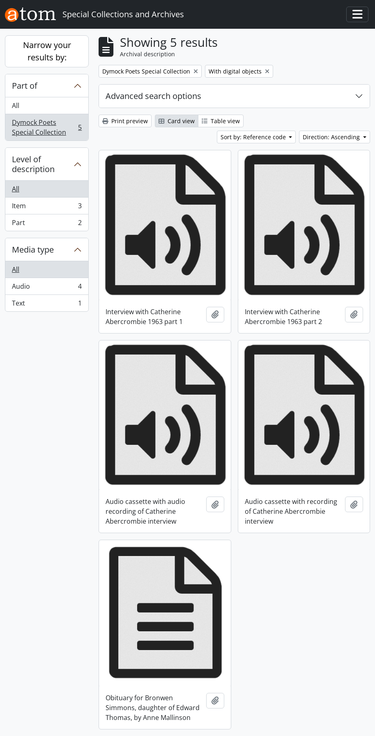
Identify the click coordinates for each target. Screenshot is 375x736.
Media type (33, 249)
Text (47, 304)
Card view (177, 121)
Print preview (125, 121)
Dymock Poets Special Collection (47, 127)
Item (47, 207)
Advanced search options (153, 95)
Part (47, 224)
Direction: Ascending (332, 137)
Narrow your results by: (47, 51)
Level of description (33, 164)
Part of (24, 85)
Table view (221, 121)
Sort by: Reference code (254, 137)
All (15, 105)
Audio (47, 288)
